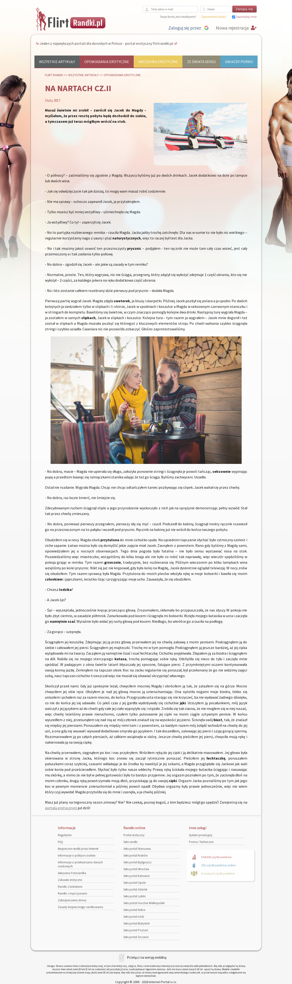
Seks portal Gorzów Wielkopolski (144, 903)
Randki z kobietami (70, 887)
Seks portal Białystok (136, 923)
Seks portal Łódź (133, 917)
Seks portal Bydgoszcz (137, 862)
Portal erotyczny (133, 835)
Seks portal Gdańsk (135, 889)
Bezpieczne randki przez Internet (78, 849)
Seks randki (130, 842)
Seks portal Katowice (136, 876)
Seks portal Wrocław (136, 869)
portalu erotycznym (61, 807)
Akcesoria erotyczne (158, 61)
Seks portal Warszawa (137, 849)
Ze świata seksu (201, 61)
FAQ (60, 842)
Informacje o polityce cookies (76, 855)
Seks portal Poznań (135, 930)
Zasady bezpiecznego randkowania (80, 907)
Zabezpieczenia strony (72, 900)
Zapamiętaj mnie (246, 17)
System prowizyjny (200, 835)
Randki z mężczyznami (72, 893)
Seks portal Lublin (134, 896)
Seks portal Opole (134, 883)
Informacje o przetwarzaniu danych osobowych (80, 864)
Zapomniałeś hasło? (213, 17)
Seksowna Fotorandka (72, 873)
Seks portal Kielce (134, 910)
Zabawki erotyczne (70, 880)
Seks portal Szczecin (136, 937)
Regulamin (65, 835)
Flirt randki (54, 75)
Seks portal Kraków (135, 855)
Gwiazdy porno (239, 61)
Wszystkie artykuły (57, 61)
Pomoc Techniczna (201, 842)
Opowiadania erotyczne (106, 61)
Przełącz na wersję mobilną (146, 957)
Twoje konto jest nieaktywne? (178, 17)
